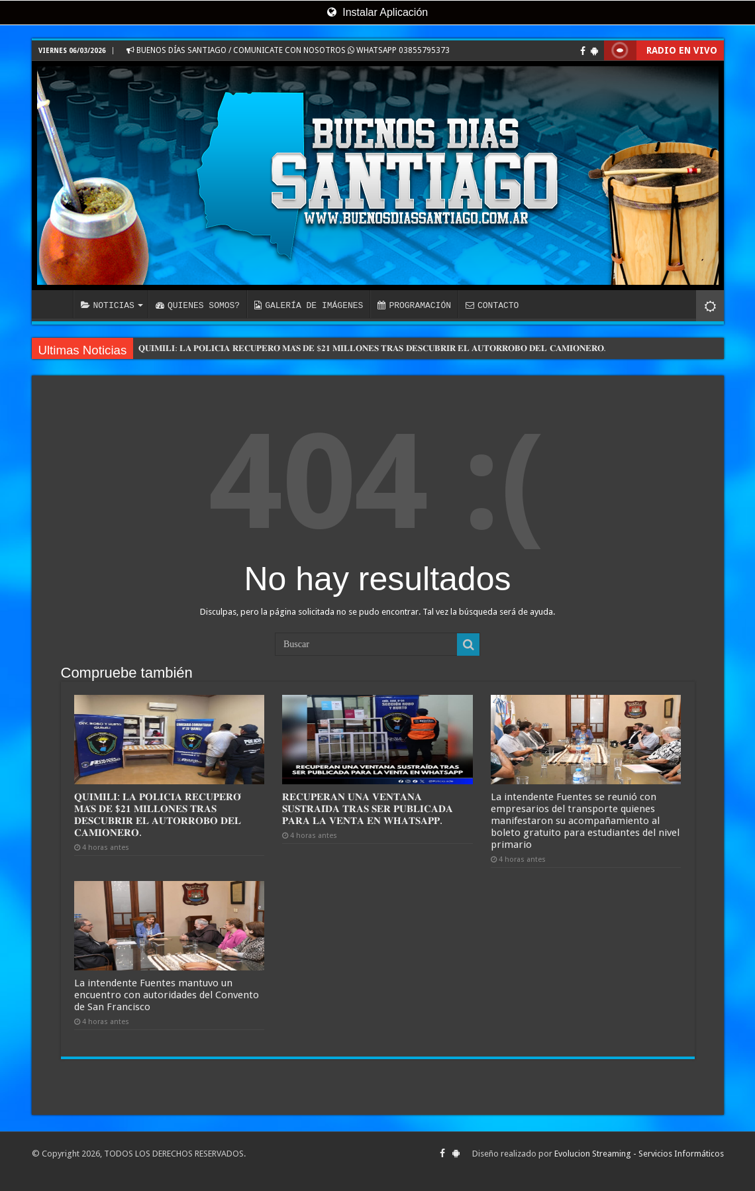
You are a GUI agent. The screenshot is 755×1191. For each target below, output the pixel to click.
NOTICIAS (107, 305)
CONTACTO (492, 305)
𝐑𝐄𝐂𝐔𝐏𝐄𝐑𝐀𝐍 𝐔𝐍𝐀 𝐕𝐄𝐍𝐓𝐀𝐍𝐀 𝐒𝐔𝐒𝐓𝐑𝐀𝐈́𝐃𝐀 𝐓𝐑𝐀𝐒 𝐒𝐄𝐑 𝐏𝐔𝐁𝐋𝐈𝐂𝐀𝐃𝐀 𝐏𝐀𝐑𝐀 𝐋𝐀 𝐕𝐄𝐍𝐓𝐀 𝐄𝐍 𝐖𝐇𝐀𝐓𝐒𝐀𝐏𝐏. (367, 809)
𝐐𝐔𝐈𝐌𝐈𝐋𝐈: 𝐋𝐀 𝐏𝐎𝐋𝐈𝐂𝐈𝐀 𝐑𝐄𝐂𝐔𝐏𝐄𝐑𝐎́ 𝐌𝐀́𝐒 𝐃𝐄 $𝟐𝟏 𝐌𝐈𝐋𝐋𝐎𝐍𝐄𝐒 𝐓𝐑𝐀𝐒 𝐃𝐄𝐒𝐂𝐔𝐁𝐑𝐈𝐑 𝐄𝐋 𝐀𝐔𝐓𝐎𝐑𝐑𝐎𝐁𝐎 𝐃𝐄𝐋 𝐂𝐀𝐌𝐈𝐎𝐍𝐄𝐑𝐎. (372, 348)
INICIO (55, 304)
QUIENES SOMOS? (198, 305)
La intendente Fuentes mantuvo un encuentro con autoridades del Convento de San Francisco (166, 995)
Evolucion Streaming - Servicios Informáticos (639, 1154)
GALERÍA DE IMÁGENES (308, 305)
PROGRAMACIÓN (414, 305)
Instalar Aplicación (377, 12)
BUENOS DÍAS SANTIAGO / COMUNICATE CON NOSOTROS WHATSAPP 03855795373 (288, 50)
